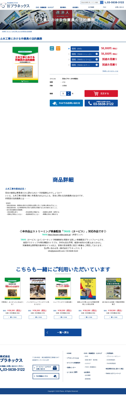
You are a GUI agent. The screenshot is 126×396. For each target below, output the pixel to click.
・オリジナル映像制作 (73, 364)
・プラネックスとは (72, 360)
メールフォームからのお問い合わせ (46, 369)
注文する (101, 95)
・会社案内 (86, 374)
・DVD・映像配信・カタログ (92, 355)
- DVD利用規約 (110, 361)
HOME (4, 32)
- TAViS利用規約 (111, 365)
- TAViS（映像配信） (90, 368)
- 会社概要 (87, 377)
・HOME (68, 355)
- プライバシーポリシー (113, 358)
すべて (9, 32)
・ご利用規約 (108, 355)
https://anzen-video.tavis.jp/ (59, 236)
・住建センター (71, 369)
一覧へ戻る (63, 334)
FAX (103, 7)
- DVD (86, 358)
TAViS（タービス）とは (110, 72)
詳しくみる (12, 318)
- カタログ (87, 365)
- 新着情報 (87, 380)
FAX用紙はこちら (47, 378)
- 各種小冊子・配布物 (90, 361)
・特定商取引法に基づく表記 (113, 370)
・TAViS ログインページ (112, 375)
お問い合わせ (118, 7)
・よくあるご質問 (71, 374)
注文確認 (89, 7)
